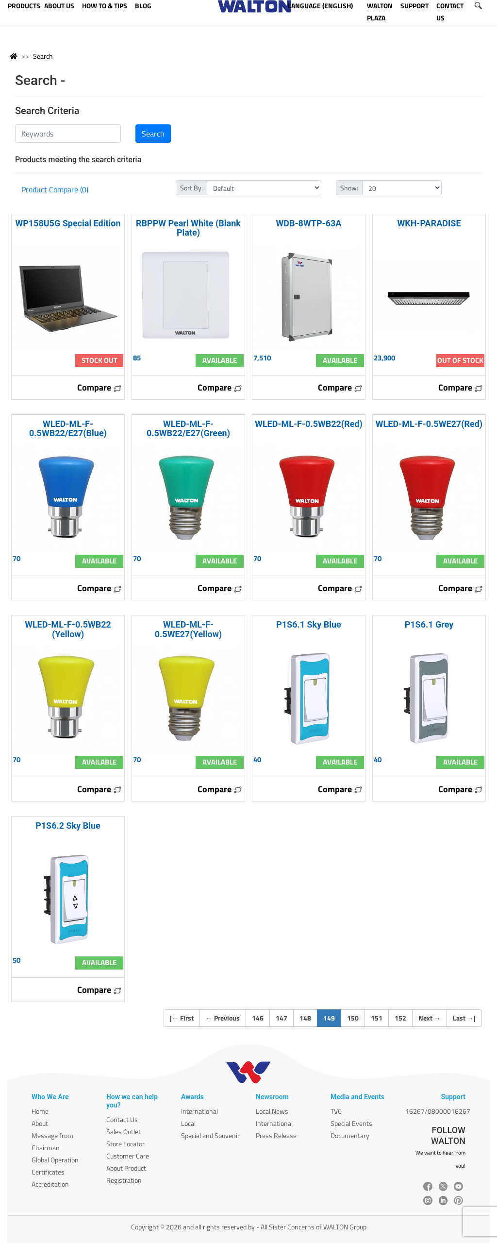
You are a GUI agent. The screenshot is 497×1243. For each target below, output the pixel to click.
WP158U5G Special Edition (67, 223)
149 (332, 1017)
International (199, 1111)
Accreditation (50, 1184)
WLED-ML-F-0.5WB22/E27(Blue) (68, 428)
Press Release (276, 1135)
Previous (223, 1018)
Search (43, 56)
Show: (349, 188)
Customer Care (127, 1156)
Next (429, 1018)
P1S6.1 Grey (429, 624)
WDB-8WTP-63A (309, 223)
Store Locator (125, 1144)
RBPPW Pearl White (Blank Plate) (188, 228)
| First (182, 1018)
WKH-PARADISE (429, 223)
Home (40, 1111)
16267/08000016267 (437, 1111)
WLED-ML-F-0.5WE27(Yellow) (188, 629)
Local (188, 1123)
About (40, 1123)
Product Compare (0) (54, 189)
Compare (99, 387)
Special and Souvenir (210, 1135)
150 (353, 1018)
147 (281, 1018)
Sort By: (191, 188)
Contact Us (122, 1119)
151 (376, 1018)
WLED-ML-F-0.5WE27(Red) (429, 424)
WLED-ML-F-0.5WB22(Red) (309, 424)
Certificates (48, 1172)
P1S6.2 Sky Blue (67, 825)
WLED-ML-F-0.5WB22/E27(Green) (188, 428)
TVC (336, 1111)
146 (258, 1018)
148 (305, 1018)
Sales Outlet (123, 1131)
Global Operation (55, 1160)
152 (400, 1018)
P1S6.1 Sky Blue (308, 624)
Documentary (350, 1135)
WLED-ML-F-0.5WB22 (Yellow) (68, 629)
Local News (272, 1111)
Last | (464, 1018)
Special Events (351, 1123)
